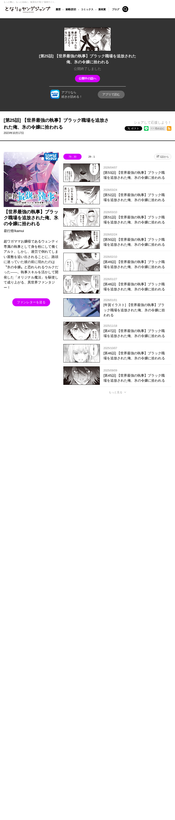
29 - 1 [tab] (91, 156)
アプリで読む (111, 94)
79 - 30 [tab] (72, 156)
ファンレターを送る (31, 302)
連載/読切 (70, 9)
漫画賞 (102, 9)
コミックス (87, 9)
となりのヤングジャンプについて (25, 740)
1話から (164, 156)
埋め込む (160, 128)
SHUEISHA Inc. (25, 747)
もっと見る (115, 392)
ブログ (115, 9)
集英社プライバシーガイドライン (71, 740)
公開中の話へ (87, 78)
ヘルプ (101, 740)
